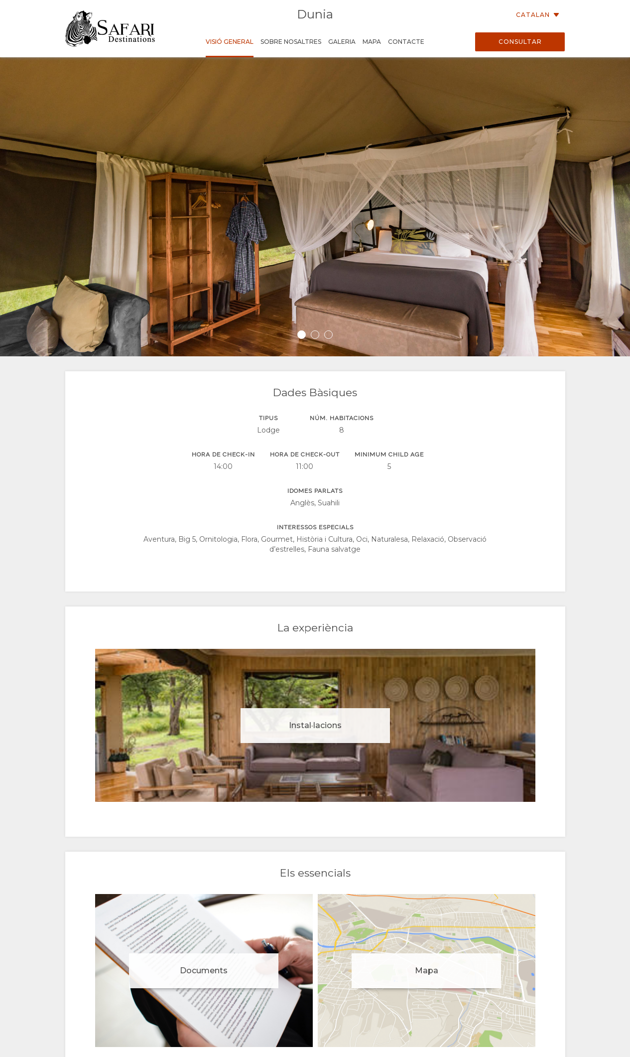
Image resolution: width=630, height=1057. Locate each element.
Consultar (520, 41)
